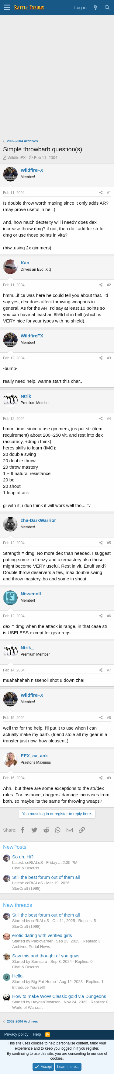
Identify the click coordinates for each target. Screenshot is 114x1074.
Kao (25, 262)
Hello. (18, 975)
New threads (17, 905)
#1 (109, 193)
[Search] (107, 7)
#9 (109, 778)
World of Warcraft (27, 1007)
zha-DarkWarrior (38, 520)
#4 (109, 419)
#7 (109, 670)
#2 (109, 285)
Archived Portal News (31, 946)
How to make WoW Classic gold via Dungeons (59, 996)
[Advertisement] (57, 75)
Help (37, 1034)
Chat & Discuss (25, 868)
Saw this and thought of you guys (45, 955)
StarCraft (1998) (26, 888)
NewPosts (14, 847)
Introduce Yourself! (28, 987)
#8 (109, 718)
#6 (109, 616)
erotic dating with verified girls (42, 935)
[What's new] (95, 7)
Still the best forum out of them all (46, 877)
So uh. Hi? (22, 856)
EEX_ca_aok (34, 755)
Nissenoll (31, 593)
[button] (6, 7)
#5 (109, 543)
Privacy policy (16, 1034)
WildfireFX (17, 157)
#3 (109, 358)
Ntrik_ (27, 396)
